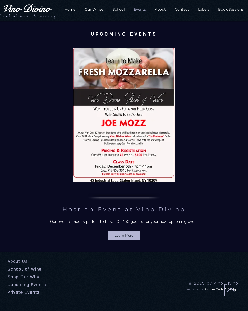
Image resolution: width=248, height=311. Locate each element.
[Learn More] (124, 235)
